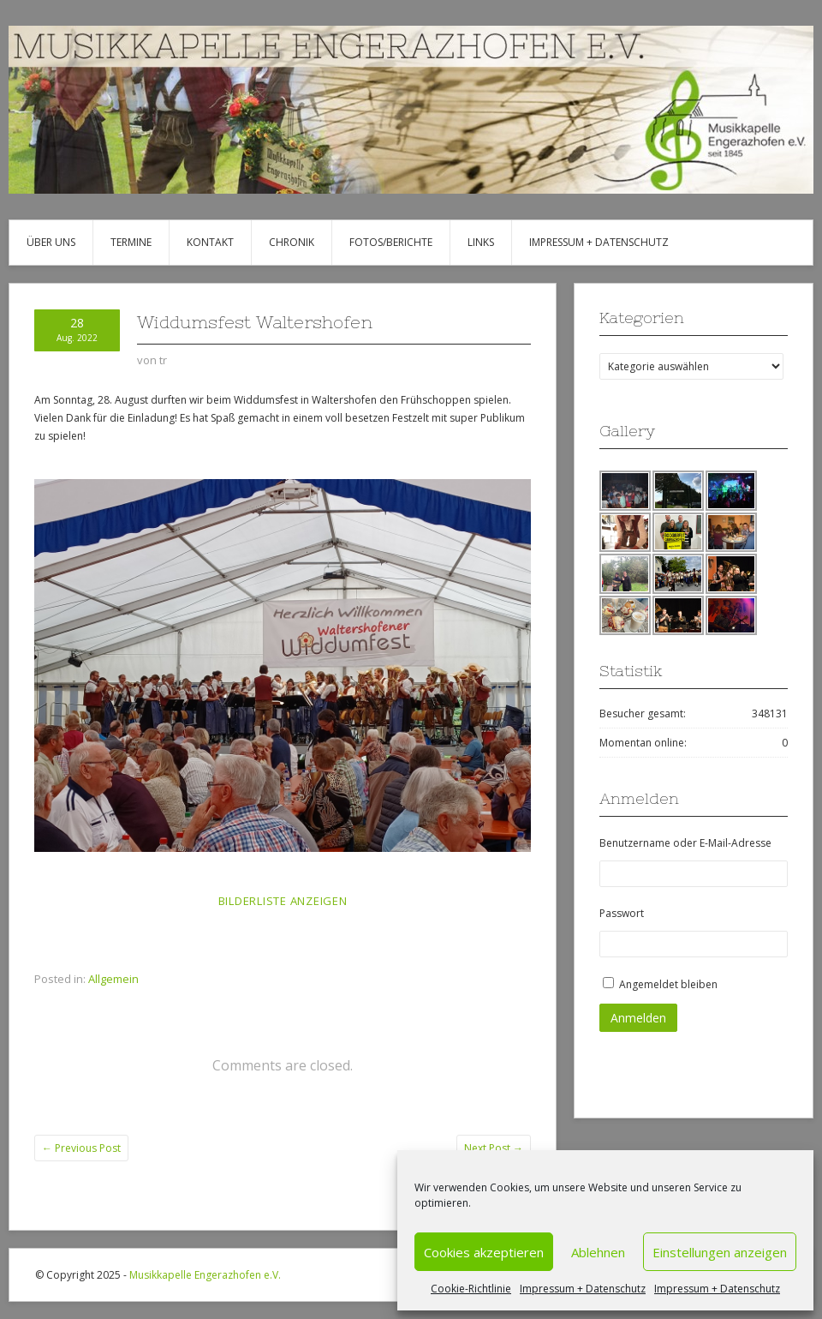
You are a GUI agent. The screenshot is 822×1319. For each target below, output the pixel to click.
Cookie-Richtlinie (471, 1288)
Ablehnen (598, 1252)
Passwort (621, 913)
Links (481, 242)
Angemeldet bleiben (668, 984)
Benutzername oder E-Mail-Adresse (685, 843)
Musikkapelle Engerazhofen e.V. (205, 1275)
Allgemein (113, 978)
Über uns (51, 242)
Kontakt (210, 242)
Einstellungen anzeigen (719, 1252)
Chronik (291, 242)
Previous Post (81, 1148)
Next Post (493, 1148)
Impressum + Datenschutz (583, 1288)
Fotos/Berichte (390, 242)
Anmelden (638, 1018)
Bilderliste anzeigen (283, 900)
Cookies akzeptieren (484, 1252)
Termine (131, 242)
